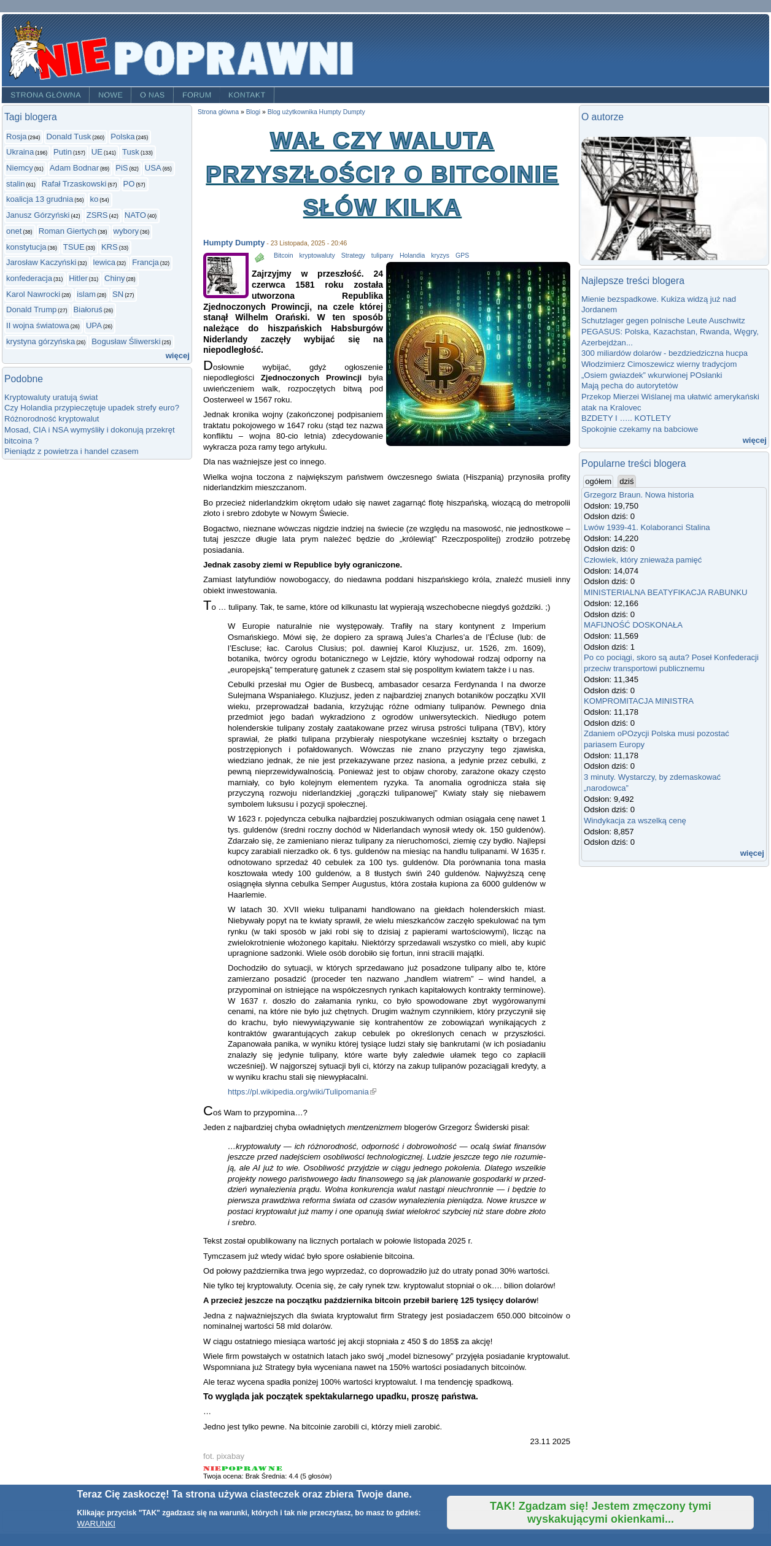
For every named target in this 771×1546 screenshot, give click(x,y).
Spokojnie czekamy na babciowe (639, 429)
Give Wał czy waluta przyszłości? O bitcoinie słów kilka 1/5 (212, 1468)
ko (94, 199)
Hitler (78, 278)
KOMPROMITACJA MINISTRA (639, 701)
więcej (178, 355)
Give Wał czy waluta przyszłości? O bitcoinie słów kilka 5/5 (275, 1468)
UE (97, 151)
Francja (145, 262)
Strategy (353, 255)
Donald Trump (31, 309)
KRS (109, 247)
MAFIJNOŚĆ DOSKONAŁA (633, 624)
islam (86, 294)
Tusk (130, 151)
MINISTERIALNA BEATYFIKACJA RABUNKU (665, 592)
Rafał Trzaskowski (74, 183)
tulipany (382, 255)
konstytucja (26, 247)
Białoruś (88, 309)
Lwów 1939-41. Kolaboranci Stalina (647, 527)
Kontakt (247, 95)
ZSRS (97, 215)
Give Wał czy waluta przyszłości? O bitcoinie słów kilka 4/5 (260, 1468)
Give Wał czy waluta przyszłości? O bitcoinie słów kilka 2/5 (229, 1468)
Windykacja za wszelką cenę (637, 820)
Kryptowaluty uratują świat (51, 397)
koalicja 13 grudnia (39, 199)
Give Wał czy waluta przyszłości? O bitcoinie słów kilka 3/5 (244, 1468)
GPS (462, 255)
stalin (15, 183)
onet (14, 231)
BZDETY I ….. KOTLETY (626, 418)
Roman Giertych (68, 231)
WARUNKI (96, 1523)
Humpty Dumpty (234, 242)
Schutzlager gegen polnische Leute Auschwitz (663, 320)
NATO (135, 215)
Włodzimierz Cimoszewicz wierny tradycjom (659, 364)
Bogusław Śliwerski (125, 341)
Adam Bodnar (74, 167)
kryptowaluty (317, 255)
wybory (126, 231)
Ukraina (20, 151)
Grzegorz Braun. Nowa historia (639, 494)
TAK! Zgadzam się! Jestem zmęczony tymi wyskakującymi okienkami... (600, 1512)
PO (129, 183)
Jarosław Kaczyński (41, 262)
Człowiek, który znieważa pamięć (643, 559)
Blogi (253, 112)
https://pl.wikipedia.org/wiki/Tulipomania (302, 1091)
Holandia (412, 255)
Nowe (110, 95)
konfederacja (29, 278)
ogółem (599, 481)
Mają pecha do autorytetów (629, 385)
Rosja (16, 136)
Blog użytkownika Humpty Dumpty (316, 112)
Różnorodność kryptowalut (51, 418)
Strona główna (45, 95)
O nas (152, 95)
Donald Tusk (68, 136)
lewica (104, 262)
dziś (626, 481)
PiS (121, 167)
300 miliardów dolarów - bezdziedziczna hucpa (666, 353)
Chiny (114, 278)
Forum (197, 95)
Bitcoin (283, 255)
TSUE (74, 247)
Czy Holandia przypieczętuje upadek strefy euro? (91, 407)
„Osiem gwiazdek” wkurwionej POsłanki (652, 375)
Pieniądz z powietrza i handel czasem (71, 451)
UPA (94, 325)
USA (153, 167)
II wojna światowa (37, 325)
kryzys (440, 255)
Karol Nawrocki (33, 294)
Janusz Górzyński (37, 215)
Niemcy (19, 167)
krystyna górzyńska (40, 341)
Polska (122, 136)
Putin (62, 151)
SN (117, 294)
